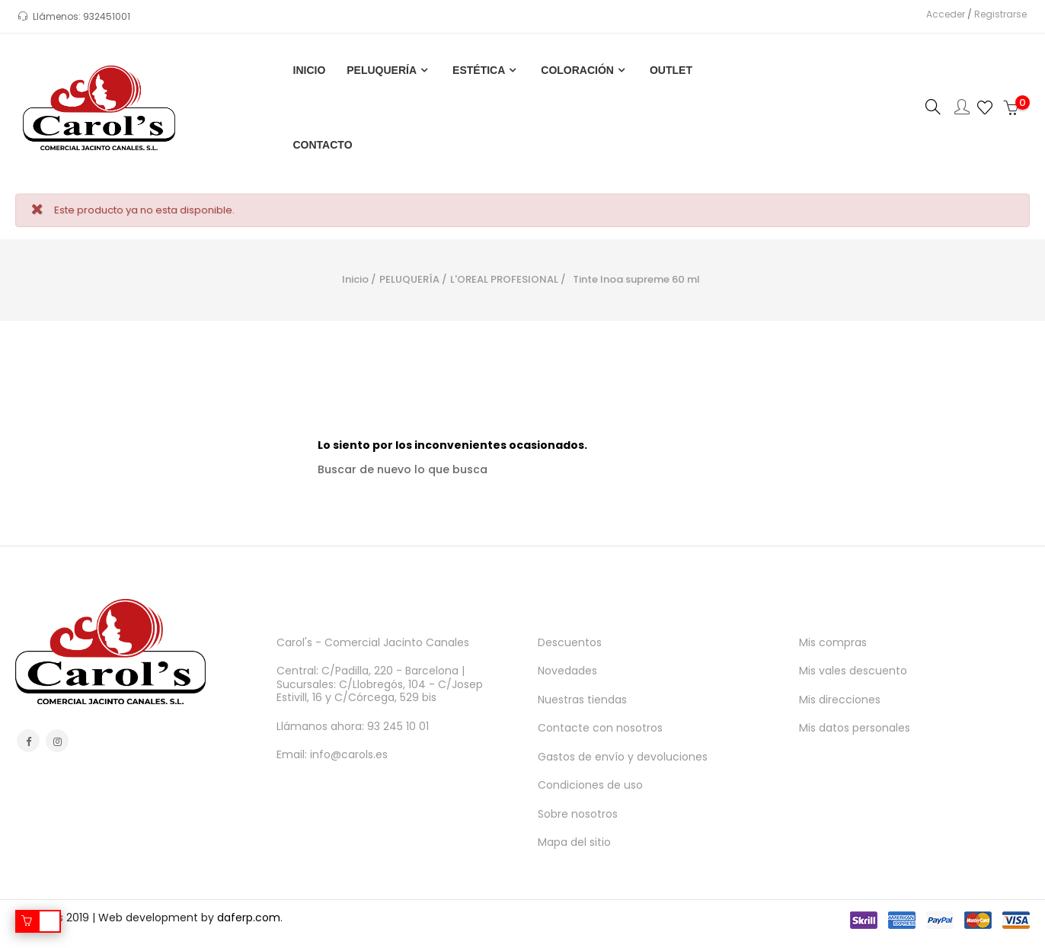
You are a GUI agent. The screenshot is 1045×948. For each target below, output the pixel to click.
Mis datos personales (854, 727)
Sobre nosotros (578, 813)
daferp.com (248, 917)
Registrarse (996, 14)
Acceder (941, 14)
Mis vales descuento (853, 670)
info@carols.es (349, 754)
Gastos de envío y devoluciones (623, 756)
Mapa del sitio (574, 842)
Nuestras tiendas (582, 699)
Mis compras (833, 642)
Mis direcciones (839, 699)
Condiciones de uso (590, 785)
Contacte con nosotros (600, 727)
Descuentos (570, 642)
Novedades (567, 670)
